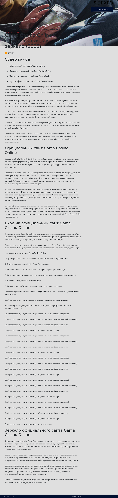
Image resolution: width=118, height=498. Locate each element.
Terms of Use (75, 496)
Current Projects (102, 9)
